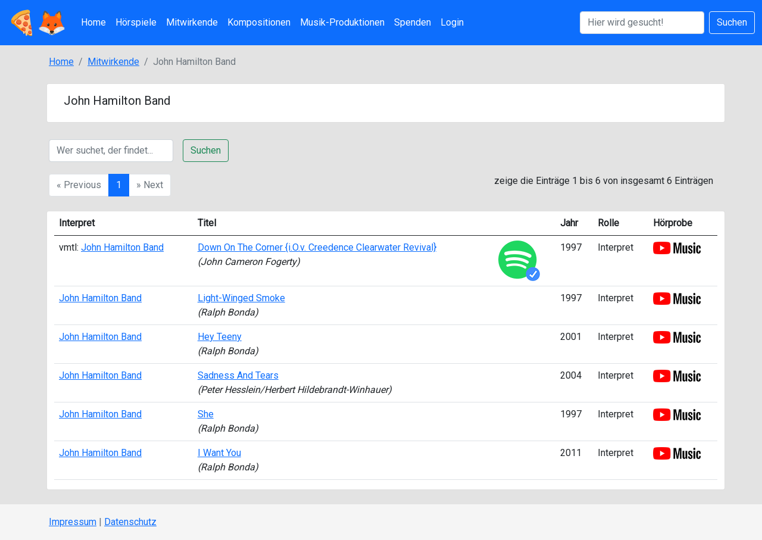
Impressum (72, 521)
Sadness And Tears (238, 375)
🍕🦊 (37, 23)
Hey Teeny (220, 336)
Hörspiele (136, 22)
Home (93, 22)
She (206, 414)
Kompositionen (259, 22)
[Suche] (111, 150)
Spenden (412, 22)
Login (452, 22)
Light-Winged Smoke (241, 298)
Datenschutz (130, 521)
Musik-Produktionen (342, 22)
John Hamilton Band (122, 247)
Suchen (732, 22)
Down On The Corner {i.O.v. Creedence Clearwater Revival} (317, 247)
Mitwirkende (192, 22)
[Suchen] (642, 22)
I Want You (219, 452)
